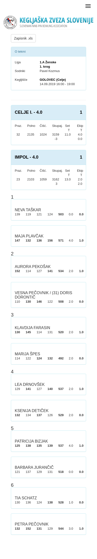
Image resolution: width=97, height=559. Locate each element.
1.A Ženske (48, 62)
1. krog (45, 66)
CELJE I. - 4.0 (28, 112)
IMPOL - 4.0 (26, 157)
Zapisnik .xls (23, 38)
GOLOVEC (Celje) (53, 79)
